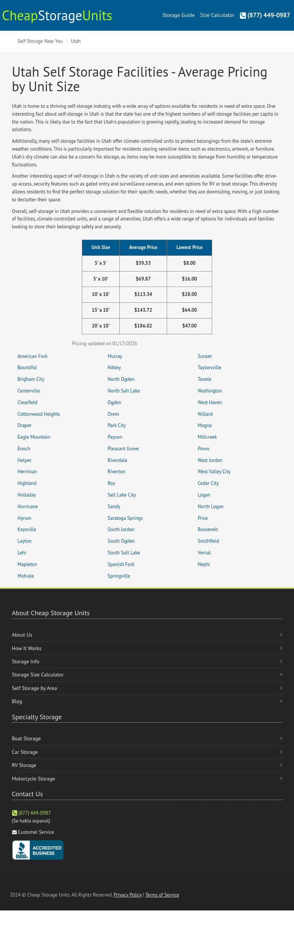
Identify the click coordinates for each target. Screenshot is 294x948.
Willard (205, 414)
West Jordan (210, 460)
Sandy (114, 506)
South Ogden (121, 541)
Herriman (27, 471)
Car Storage (25, 752)
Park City (117, 425)
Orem (113, 414)
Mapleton (28, 564)
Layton (25, 541)
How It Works (27, 648)
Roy (111, 483)
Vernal (204, 552)
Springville (119, 576)
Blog (17, 701)
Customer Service (36, 832)
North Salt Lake (124, 391)
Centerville (29, 391)
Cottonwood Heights (39, 414)
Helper (25, 460)
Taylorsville (210, 367)
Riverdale (117, 460)
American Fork (33, 356)
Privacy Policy (128, 895)
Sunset (205, 356)
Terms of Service (162, 895)
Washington (210, 391)
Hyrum (25, 518)
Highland (27, 483)
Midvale (26, 576)
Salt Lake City (122, 495)
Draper (25, 425)
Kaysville (27, 529)
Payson (115, 437)
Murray (115, 356)
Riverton (116, 471)
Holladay (27, 495)
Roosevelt (208, 529)
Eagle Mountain (34, 437)
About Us (22, 634)
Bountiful (27, 367)
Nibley (114, 367)
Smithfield (208, 541)
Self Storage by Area (34, 688)
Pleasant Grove (123, 448)
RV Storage (24, 765)
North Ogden (121, 379)
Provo (204, 448)
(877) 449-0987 (265, 15)
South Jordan (121, 529)
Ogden (115, 402)
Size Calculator (217, 14)
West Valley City (214, 471)
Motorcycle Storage (33, 778)
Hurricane (28, 506)
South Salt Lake (124, 552)
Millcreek (207, 437)
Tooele (205, 379)
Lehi (22, 552)
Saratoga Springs (125, 518)
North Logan (211, 506)
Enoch (24, 448)
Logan (204, 495)
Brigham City (31, 379)
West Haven (210, 402)
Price (203, 518)
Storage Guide (178, 14)
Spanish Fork (121, 564)
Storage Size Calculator (38, 674)
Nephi (204, 564)
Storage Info (25, 661)
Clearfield (28, 402)
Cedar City (208, 483)
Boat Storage (26, 738)
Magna (205, 425)
